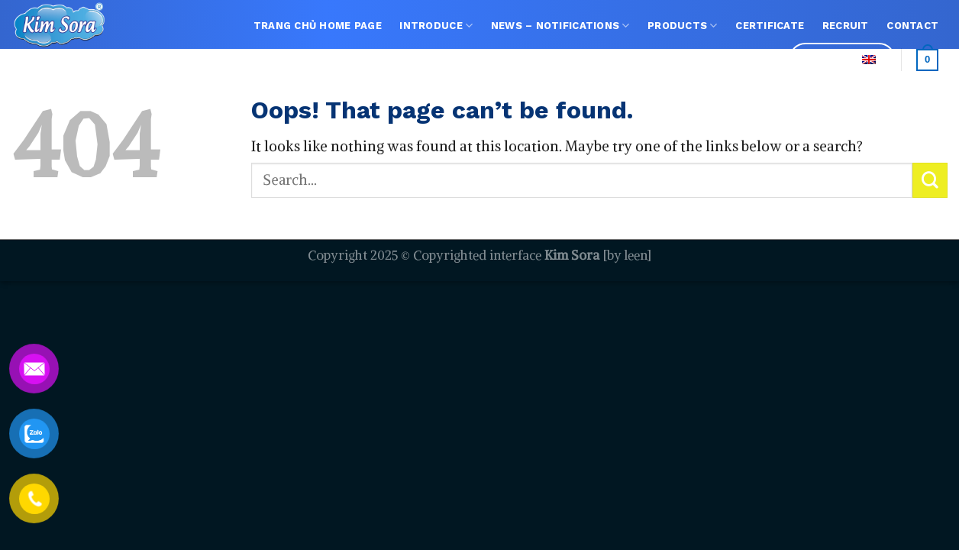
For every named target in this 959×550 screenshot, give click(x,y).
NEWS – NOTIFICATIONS (560, 25)
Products (682, 25)
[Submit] (930, 180)
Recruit (845, 25)
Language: (842, 59)
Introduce (436, 25)
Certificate (769, 25)
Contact (912, 25)
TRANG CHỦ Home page (317, 25)
